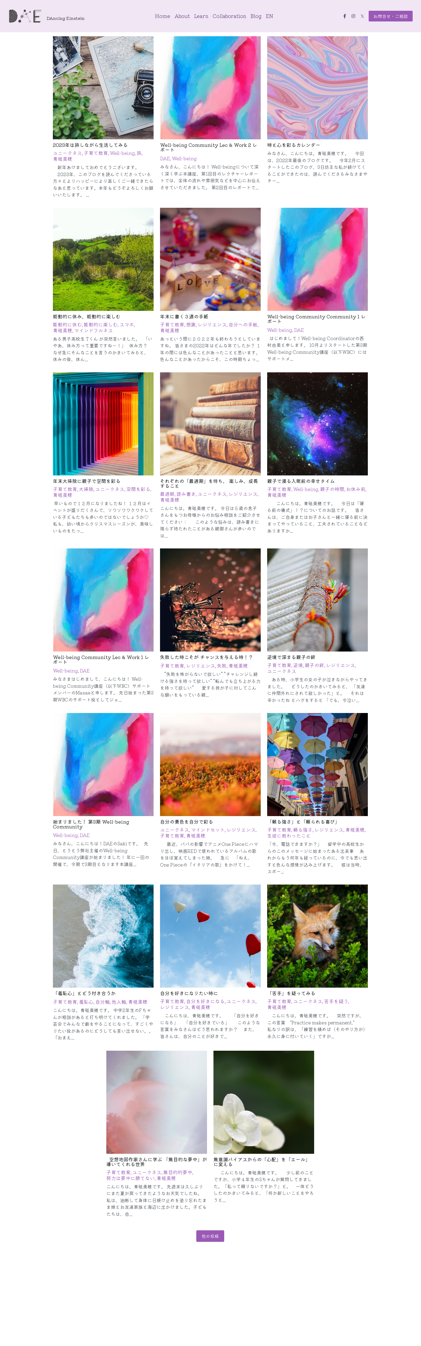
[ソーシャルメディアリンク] (344, 16)
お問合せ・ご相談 (390, 16)
